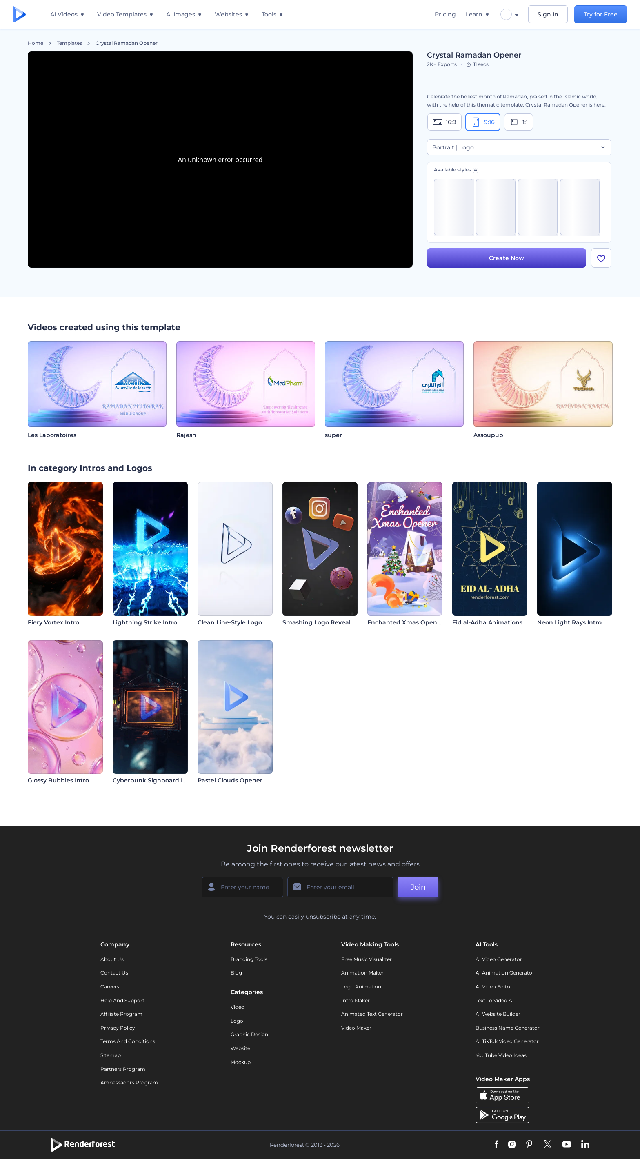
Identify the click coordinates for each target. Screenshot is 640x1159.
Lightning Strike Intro (145, 622)
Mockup (241, 1062)
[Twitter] (547, 1144)
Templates (69, 43)
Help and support (122, 1000)
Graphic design (249, 1034)
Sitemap (110, 1055)
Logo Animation (361, 987)
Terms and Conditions (127, 1041)
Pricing (445, 14)
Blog (236, 973)
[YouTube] (566, 1144)
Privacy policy (117, 1028)
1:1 (518, 122)
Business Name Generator (508, 1028)
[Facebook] (496, 1144)
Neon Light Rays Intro (569, 622)
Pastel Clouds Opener (230, 780)
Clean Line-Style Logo (230, 622)
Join (418, 887)
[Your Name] (242, 887)
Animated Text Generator (372, 1014)
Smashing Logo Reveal (316, 622)
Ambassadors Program (129, 1082)
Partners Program (122, 1069)
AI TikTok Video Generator (507, 1041)
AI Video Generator (499, 959)
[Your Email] (340, 887)
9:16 (483, 122)
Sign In (548, 14)
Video (237, 1007)
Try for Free (601, 14)
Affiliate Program (121, 1014)
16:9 (444, 122)
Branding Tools (249, 959)
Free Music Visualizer (366, 959)
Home (35, 43)
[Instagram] (512, 1144)
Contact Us (114, 973)
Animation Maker (362, 973)
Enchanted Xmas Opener (405, 622)
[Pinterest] (529, 1144)
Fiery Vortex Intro (53, 622)
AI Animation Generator (505, 973)
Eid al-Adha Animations (487, 622)
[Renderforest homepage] (19, 14)
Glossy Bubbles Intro (58, 780)
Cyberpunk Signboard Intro (154, 780)
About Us (112, 959)
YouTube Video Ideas (501, 1055)
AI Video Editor (494, 987)
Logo (237, 1021)
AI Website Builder (498, 1014)
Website (240, 1048)
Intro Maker (355, 1000)
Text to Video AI (495, 1000)
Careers (109, 987)
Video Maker (356, 1028)
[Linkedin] (585, 1144)
